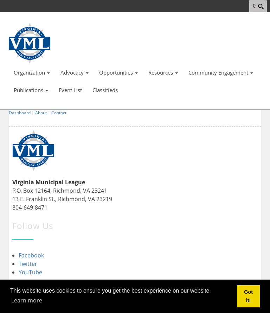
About (41, 113)
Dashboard (20, 113)
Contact (58, 113)
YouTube (30, 272)
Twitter (28, 264)
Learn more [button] (26, 300)
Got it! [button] (248, 296)
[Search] (261, 6)
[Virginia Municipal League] (29, 42)
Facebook (31, 255)
